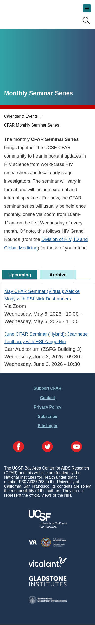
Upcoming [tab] (19, 274)
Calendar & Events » (22, 116)
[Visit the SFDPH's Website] (48, 602)
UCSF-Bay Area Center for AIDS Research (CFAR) (29, 12)
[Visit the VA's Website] (48, 546)
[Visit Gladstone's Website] (48, 585)
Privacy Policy (47, 407)
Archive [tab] (57, 274)
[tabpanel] (47, 327)
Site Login (47, 426)
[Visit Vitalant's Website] (48, 565)
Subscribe (47, 416)
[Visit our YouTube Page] (76, 447)
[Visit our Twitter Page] (47, 447)
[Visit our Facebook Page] (18, 447)
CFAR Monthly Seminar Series (31, 125)
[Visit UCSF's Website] (48, 526)
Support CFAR (47, 388)
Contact (47, 398)
